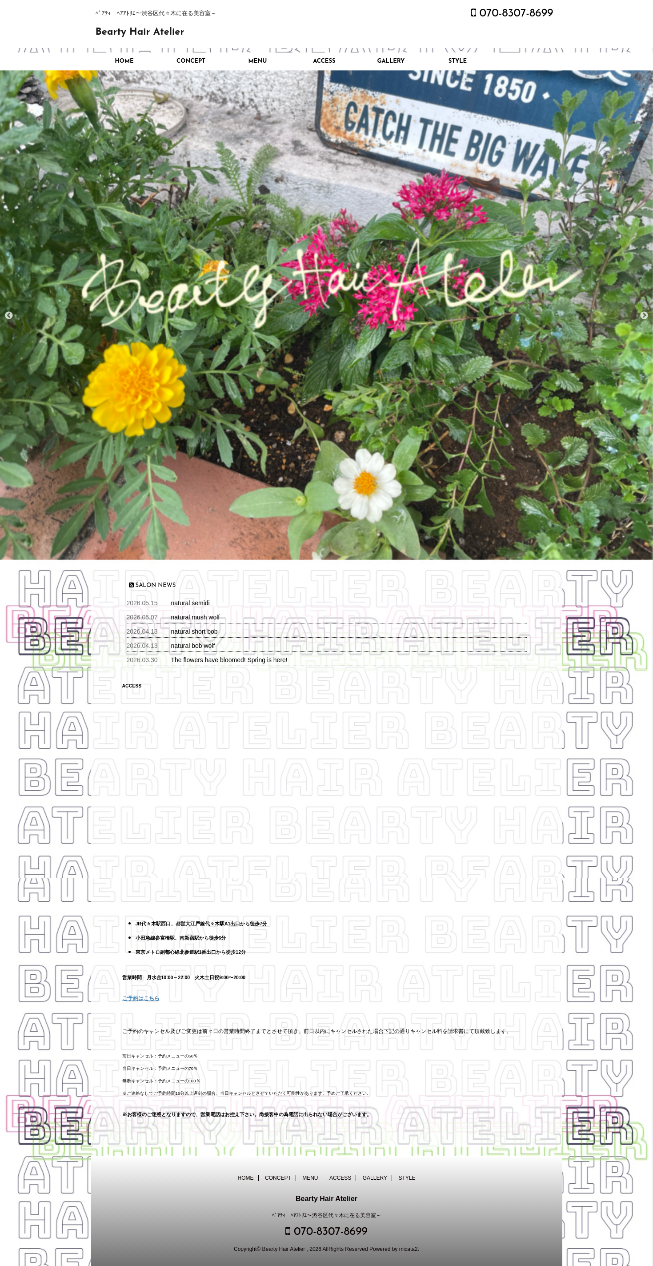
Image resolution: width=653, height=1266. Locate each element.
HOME (124, 61)
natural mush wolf (195, 617)
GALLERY (391, 61)
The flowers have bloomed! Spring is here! (229, 659)
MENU (257, 61)
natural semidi (190, 603)
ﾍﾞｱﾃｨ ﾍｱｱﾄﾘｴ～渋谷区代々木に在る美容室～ (326, 1215)
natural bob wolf (193, 645)
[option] (326, 315)
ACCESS (324, 61)
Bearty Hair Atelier (140, 32)
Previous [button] (8, 315)
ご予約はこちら (141, 998)
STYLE (458, 61)
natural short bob (194, 631)
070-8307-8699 (512, 13)
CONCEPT (190, 61)
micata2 (408, 1249)
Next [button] (644, 315)
